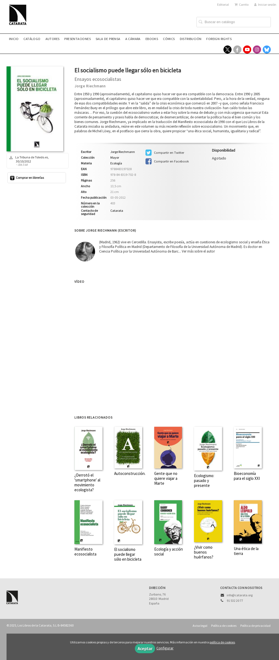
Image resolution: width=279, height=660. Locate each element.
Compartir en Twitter (164, 152)
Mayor (114, 157)
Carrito (241, 4)
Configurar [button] (165, 648)
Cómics (169, 39)
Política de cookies (223, 626)
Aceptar (145, 648)
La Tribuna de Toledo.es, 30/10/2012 (35, 161)
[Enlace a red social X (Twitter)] (227, 49)
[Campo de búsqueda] (233, 22)
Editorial (223, 4)
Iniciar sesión (265, 4)
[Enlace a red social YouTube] (247, 49)
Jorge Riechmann (90, 86)
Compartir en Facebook (167, 161)
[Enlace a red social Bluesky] (267, 49)
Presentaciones (77, 39)
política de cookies (222, 642)
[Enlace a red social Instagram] (257, 49)
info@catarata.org (240, 595)
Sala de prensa (108, 39)
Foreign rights (219, 39)
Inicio (14, 39)
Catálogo (31, 39)
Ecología (116, 163)
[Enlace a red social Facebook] (237, 49)
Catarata (116, 210)
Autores (53, 39)
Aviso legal (200, 626)
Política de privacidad (255, 626)
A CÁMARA (133, 39)
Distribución (191, 39)
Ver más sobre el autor (198, 251)
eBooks (151, 39)
